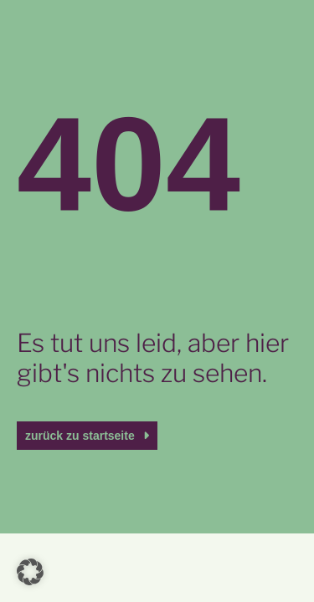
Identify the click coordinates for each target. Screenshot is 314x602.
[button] (30, 572)
